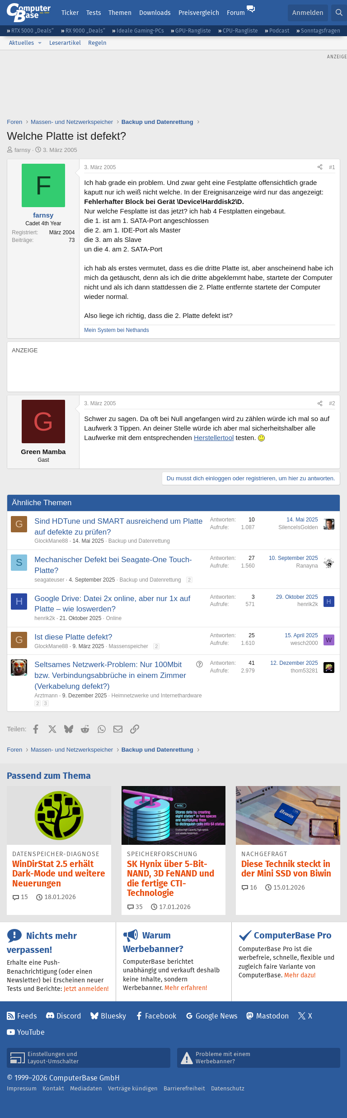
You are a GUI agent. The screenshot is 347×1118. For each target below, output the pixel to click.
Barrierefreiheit (184, 1088)
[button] (40, 43)
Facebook (160, 1016)
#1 (332, 167)
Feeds (27, 1016)
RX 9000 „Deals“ (85, 30)
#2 (332, 403)
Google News (216, 1016)
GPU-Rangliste (193, 30)
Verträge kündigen (133, 1088)
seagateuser (49, 580)
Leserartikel (65, 42)
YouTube (31, 1032)
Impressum (22, 1088)
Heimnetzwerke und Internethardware (156, 695)
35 (135, 906)
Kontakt (53, 1088)
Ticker (70, 12)
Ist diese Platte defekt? (73, 637)
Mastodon (272, 1016)
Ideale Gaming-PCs (140, 30)
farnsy (22, 150)
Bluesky (113, 1016)
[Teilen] (320, 167)
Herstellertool (214, 437)
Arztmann (45, 695)
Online (114, 618)
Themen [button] (119, 12)
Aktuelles (21, 42)
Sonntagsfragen (320, 30)
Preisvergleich (198, 12)
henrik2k (44, 618)
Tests (93, 12)
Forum (236, 12)
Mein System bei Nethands (116, 330)
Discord (68, 1016)
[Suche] (339, 13)
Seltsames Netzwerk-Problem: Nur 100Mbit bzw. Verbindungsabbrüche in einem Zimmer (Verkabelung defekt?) (110, 675)
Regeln (97, 42)
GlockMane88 (51, 541)
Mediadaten (86, 1088)
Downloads (155, 12)
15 (20, 896)
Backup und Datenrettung (139, 541)
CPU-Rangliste (240, 30)
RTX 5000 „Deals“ (32, 30)
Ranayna (307, 566)
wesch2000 (304, 643)
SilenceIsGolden (298, 527)
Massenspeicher (128, 646)
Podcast (279, 30)
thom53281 (304, 671)
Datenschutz (227, 1088)
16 (249, 887)
